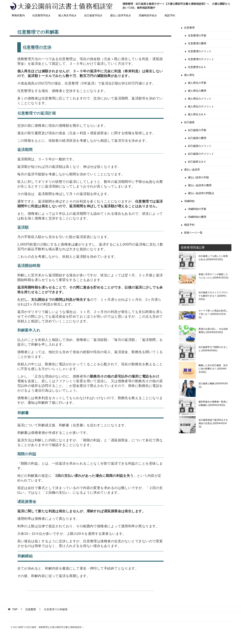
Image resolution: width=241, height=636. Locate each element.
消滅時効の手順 (197, 208)
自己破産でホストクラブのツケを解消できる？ (213, 296)
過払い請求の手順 (198, 177)
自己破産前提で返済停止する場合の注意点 (213, 423)
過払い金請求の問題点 (201, 193)
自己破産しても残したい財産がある (213, 258)
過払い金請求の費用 (200, 185)
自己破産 (189, 122)
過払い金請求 (192, 169)
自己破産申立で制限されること (213, 349)
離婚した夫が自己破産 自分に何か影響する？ (213, 368)
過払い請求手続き (120, 15)
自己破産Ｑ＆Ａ (197, 161)
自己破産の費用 (197, 137)
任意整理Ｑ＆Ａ (197, 67)
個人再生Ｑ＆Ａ (197, 114)
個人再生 (189, 74)
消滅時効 (189, 201)
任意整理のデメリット (201, 59)
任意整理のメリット (200, 51)
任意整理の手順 (197, 35)
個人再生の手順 (197, 82)
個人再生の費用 (197, 90)
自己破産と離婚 (213, 385)
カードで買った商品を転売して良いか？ (213, 314)
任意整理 (189, 27)
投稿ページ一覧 (193, 232)
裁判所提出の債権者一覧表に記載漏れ (213, 403)
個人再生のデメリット (201, 106)
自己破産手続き (93, 15)
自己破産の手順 (197, 130)
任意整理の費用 (197, 43)
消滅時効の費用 (197, 216)
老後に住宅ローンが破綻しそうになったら (213, 276)
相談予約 (170, 15)
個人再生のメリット (200, 98)
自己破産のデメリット (201, 153)
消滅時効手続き (148, 15)
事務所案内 (18, 15)
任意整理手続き (41, 15)
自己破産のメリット (200, 145)
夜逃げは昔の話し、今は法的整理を (213, 331)
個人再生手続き (67, 15)
